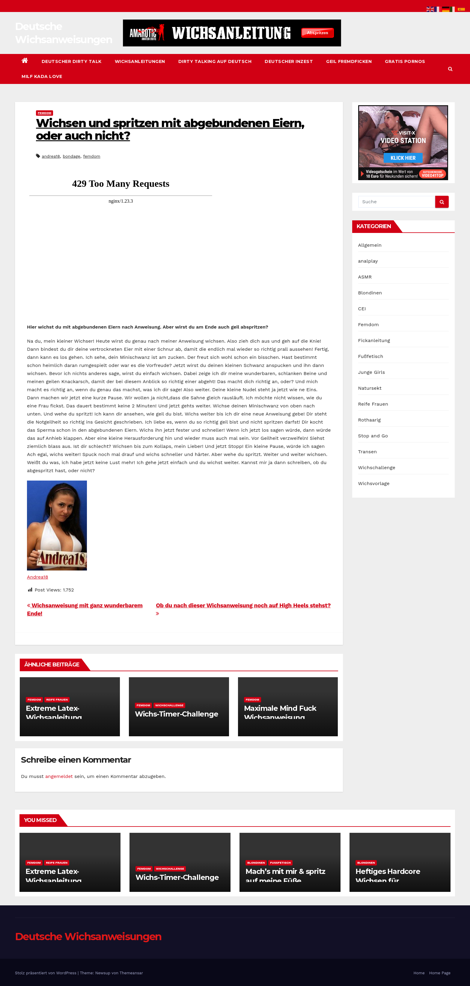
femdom (91, 156)
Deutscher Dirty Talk (72, 61)
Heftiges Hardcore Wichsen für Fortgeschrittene (387, 880)
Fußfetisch (370, 356)
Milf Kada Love (42, 76)
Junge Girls (371, 372)
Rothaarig (369, 420)
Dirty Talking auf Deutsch (215, 61)
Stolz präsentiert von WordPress (46, 973)
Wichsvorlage (374, 483)
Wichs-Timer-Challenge (176, 714)
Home (419, 973)
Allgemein (370, 245)
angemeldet (59, 776)
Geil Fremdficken (349, 61)
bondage (71, 156)
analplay (368, 261)
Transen (367, 451)
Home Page (440, 973)
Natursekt (370, 388)
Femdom (44, 113)
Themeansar (131, 973)
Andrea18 (37, 577)
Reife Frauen (57, 699)
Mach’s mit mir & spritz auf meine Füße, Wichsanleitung (285, 880)
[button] (450, 69)
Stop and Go (373, 436)
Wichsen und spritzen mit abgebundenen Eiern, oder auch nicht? (170, 129)
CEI (362, 308)
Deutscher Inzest (289, 61)
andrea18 (51, 156)
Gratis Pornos (405, 61)
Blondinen (370, 293)
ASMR (365, 277)
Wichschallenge (169, 705)
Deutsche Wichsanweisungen (88, 936)
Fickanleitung (374, 340)
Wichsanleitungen (140, 61)
